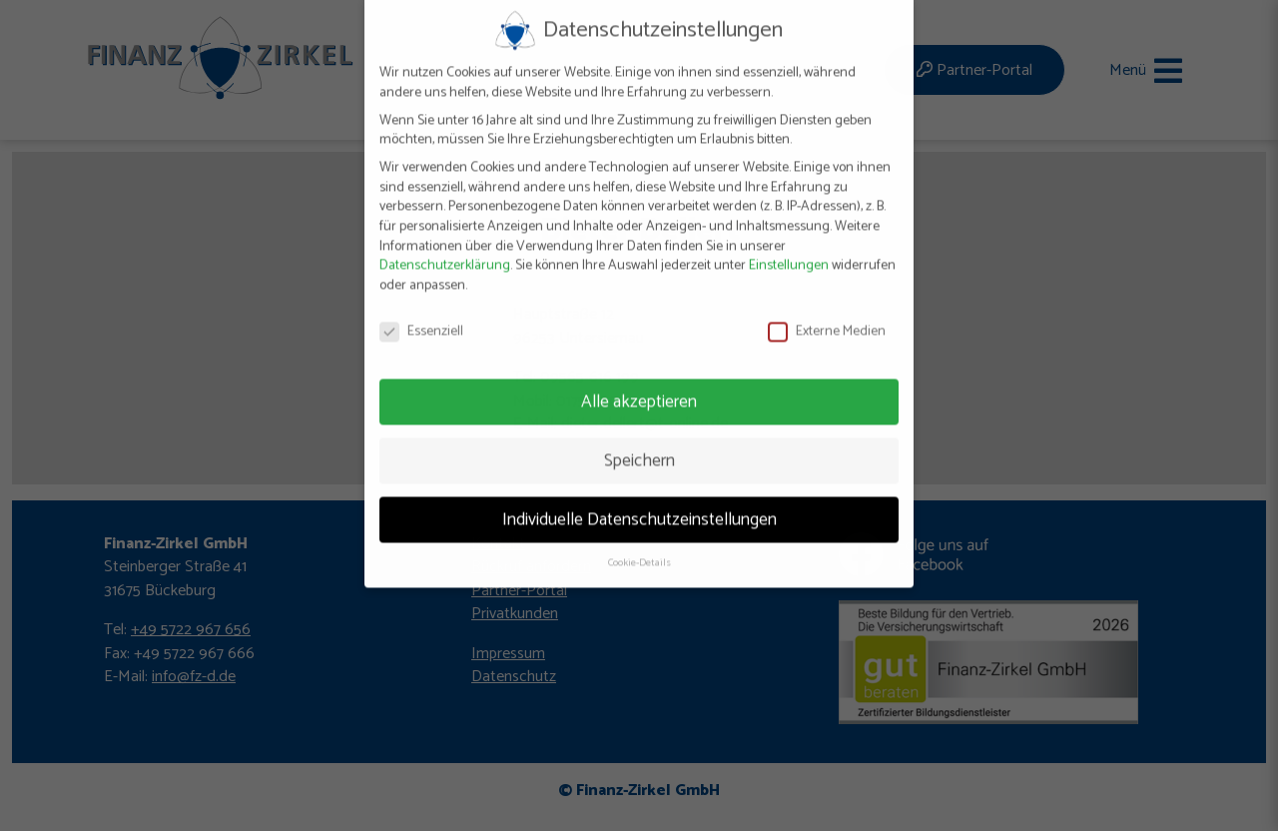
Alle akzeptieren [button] (639, 386)
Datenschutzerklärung (444, 250)
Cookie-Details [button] (639, 547)
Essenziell (421, 316)
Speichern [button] (639, 444)
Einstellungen (789, 250)
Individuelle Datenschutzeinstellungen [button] (639, 503)
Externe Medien (827, 316)
